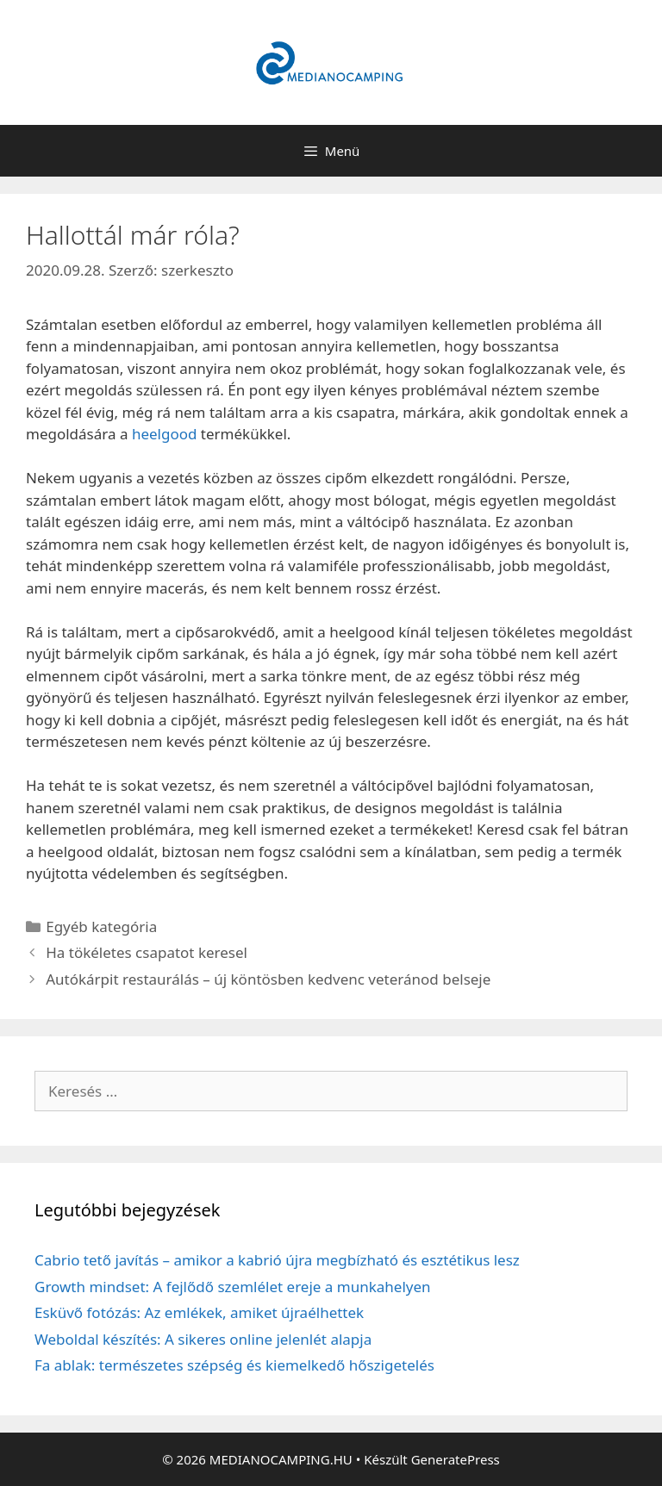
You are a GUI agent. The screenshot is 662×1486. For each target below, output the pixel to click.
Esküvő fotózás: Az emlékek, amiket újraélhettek (199, 1312)
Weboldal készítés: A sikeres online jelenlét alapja (203, 1339)
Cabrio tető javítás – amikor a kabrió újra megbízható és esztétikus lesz (277, 1260)
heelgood (164, 434)
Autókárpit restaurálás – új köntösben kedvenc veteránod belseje (268, 979)
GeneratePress (455, 1459)
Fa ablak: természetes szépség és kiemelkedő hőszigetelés (234, 1365)
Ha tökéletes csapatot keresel (146, 952)
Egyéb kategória (101, 926)
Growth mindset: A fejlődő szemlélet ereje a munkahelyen (232, 1286)
